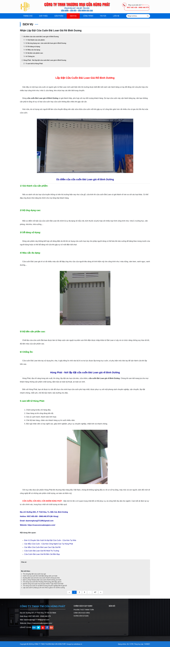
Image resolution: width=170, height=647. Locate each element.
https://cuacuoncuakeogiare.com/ (39, 623)
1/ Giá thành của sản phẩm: (35, 40)
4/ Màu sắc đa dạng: (33, 50)
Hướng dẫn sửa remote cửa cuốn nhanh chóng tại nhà (41, 578)
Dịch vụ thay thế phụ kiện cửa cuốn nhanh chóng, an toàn (42, 580)
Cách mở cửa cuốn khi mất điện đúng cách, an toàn (40, 576)
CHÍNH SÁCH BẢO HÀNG (82, 613)
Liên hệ (116, 16)
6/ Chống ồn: (30, 56)
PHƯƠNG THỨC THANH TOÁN (84, 610)
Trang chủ (27, 16)
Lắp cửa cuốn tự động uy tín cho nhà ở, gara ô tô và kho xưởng (44, 587)
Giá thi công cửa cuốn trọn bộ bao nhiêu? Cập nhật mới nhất (43, 584)
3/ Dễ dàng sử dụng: (33, 46)
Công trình (88, 16)
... (89, 592)
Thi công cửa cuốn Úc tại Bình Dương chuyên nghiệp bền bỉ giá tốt (45, 585)
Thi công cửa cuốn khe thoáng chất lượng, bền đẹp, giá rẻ (42, 582)
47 (95, 592)
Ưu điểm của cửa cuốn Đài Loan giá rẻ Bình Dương (41, 36)
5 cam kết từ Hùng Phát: (34, 63)
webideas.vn (78, 644)
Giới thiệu (43, 16)
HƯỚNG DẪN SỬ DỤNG (81, 616)
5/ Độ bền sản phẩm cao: (34, 53)
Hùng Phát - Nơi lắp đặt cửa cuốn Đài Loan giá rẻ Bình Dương (44, 60)
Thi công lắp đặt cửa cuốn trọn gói (34, 574)
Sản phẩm (58, 16)
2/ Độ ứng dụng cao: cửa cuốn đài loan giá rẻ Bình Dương (46, 43)
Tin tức (103, 16)
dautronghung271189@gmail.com (36, 620)
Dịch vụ (73, 16)
